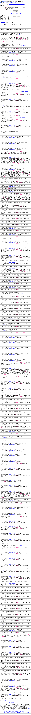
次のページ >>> (9, 700)
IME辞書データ (12, 712)
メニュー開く (15, 2)
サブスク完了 (27, 712)
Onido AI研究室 (11, 711)
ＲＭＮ (23, 34)
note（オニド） (6, 711)
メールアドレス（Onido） (8, 709)
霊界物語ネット (17, 711)
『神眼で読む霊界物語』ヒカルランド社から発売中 (17, 4)
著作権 (29, 708)
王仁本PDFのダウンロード (6, 712)
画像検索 (6, 2)
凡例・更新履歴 (11, 702)
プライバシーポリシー (16, 709)
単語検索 (11, 2)
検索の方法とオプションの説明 (15, 13)
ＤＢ (20, 34)
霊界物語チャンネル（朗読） (20, 712)
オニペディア (3, 22)
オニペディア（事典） (23, 711)
